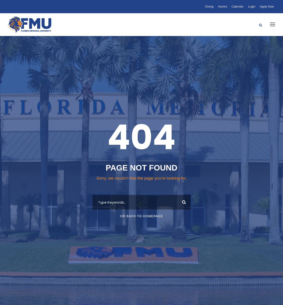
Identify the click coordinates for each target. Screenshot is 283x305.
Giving (209, 6)
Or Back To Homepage (141, 216)
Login (251, 6)
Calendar (238, 6)
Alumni (222, 6)
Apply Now (267, 6)
